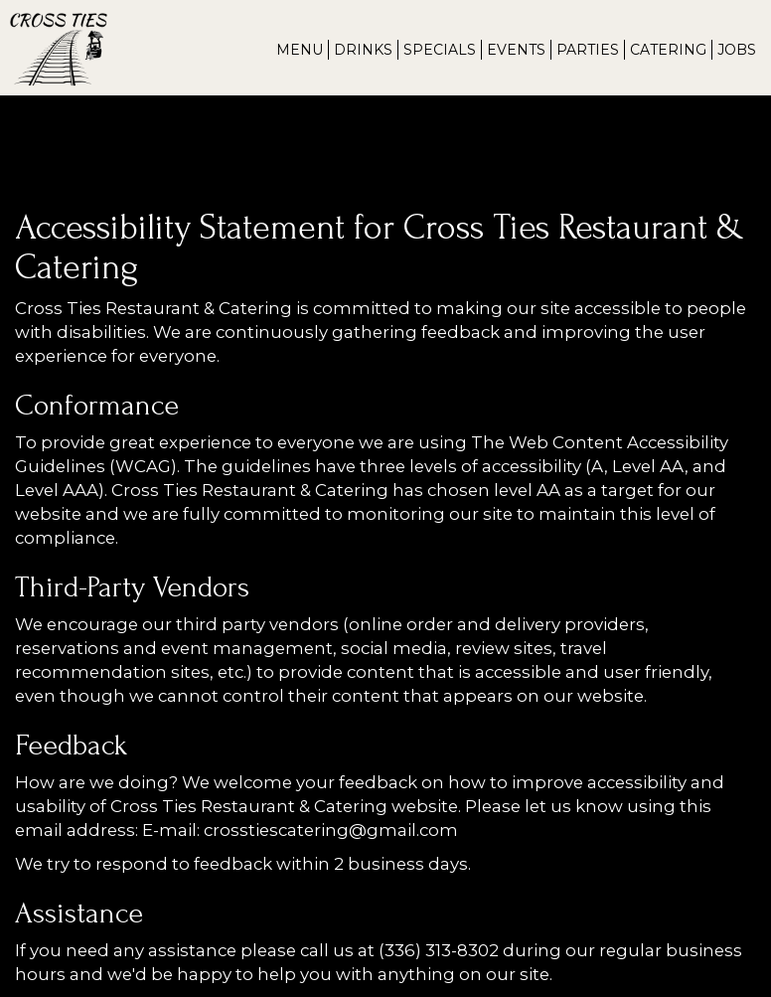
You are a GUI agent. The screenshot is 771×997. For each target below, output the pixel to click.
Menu (299, 50)
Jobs (736, 50)
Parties (587, 50)
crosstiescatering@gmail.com (331, 830)
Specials (439, 50)
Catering (668, 50)
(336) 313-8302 (439, 950)
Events (516, 50)
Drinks (363, 50)
